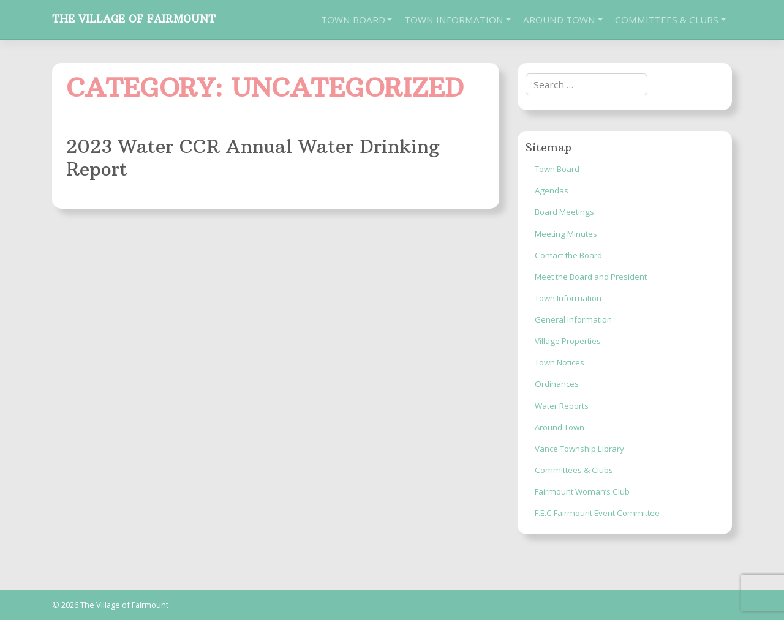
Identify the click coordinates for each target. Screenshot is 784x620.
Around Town (559, 19)
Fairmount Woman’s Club (582, 491)
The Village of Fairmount (134, 19)
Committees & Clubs (666, 19)
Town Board (353, 19)
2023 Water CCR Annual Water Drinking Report (252, 157)
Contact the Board (568, 255)
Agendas (551, 190)
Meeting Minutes (566, 233)
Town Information (453, 19)
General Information (573, 319)
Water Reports (562, 405)
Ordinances (557, 383)
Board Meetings (564, 211)
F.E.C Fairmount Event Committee (597, 512)
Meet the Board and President (591, 276)
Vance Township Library (579, 448)
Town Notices (559, 362)
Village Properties (568, 340)
